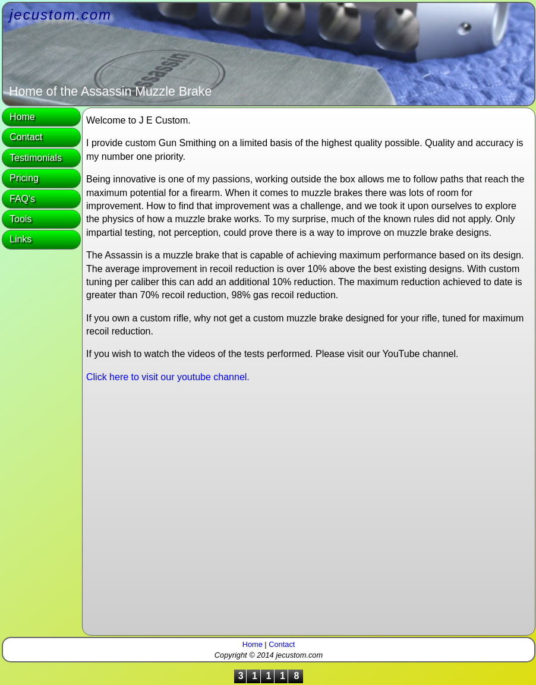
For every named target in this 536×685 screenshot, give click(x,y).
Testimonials (36, 158)
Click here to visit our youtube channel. (168, 377)
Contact (26, 137)
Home (22, 117)
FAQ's (22, 199)
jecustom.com (61, 15)
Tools (20, 219)
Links (20, 239)
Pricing (24, 178)
